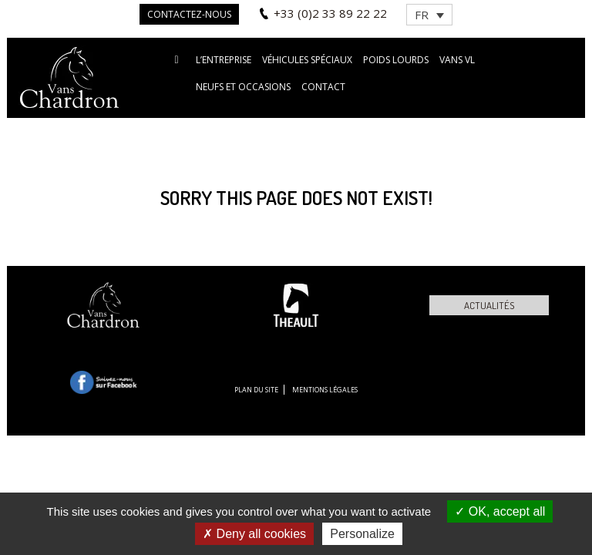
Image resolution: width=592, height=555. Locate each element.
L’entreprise (223, 59)
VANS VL (457, 59)
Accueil (176, 58)
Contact (323, 86)
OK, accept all (500, 511)
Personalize (362, 533)
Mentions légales (325, 390)
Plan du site (256, 390)
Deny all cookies (254, 533)
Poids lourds (396, 59)
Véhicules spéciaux (307, 59)
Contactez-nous (189, 14)
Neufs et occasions (243, 86)
